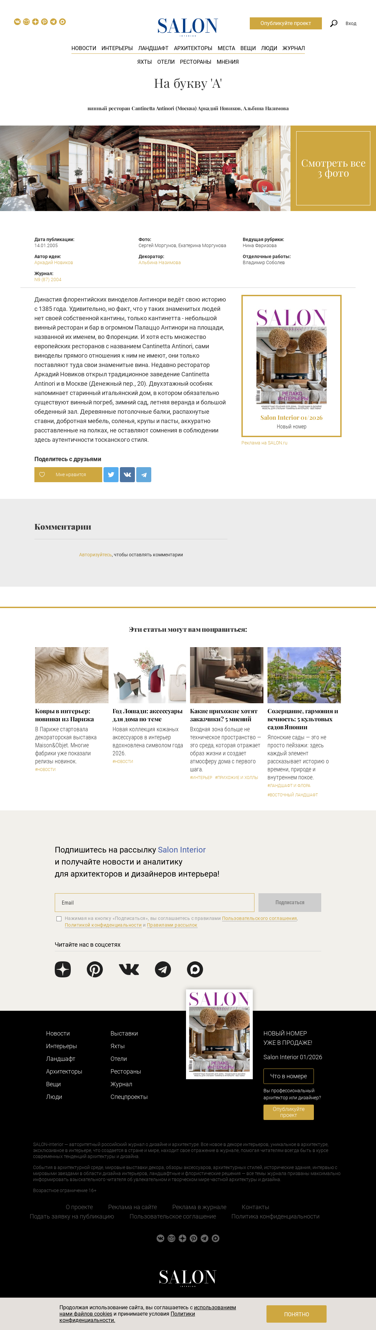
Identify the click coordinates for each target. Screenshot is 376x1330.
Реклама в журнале (199, 1206)
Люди (269, 48)
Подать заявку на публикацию (72, 1216)
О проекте (79, 1206)
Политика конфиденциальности (275, 1216)
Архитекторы (193, 48)
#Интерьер (201, 778)
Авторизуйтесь (95, 554)
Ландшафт (153, 48)
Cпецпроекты (129, 1096)
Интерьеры (117, 48)
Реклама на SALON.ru (264, 442)
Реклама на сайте (132, 1206)
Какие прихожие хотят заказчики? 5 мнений (224, 715)
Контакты (255, 1206)
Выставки (124, 1033)
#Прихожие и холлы (236, 778)
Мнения (228, 62)
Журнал (294, 48)
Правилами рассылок (172, 925)
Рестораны (195, 62)
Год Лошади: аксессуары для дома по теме (148, 715)
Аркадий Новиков (53, 262)
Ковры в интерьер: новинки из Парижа (64, 715)
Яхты (144, 62)
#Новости (45, 770)
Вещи (248, 48)
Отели (166, 62)
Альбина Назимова (160, 262)
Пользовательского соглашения (259, 918)
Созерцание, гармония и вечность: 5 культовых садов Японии (302, 719)
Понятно (296, 1314)
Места (226, 48)
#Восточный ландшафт (292, 795)
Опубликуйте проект (285, 23)
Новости (83, 48)
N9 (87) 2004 (47, 279)
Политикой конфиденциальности (103, 925)
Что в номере (288, 1076)
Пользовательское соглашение (173, 1216)
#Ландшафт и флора (289, 786)
